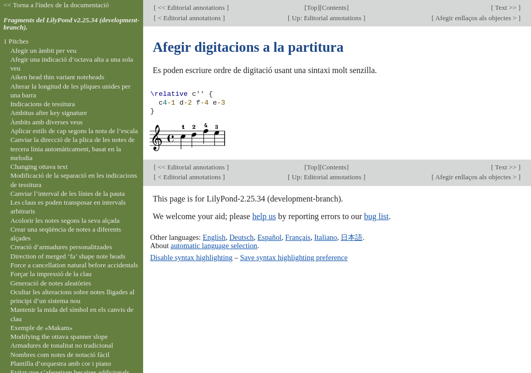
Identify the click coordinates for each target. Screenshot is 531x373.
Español (269, 237)
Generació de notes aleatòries (50, 283)
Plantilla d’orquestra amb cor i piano (60, 363)
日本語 (351, 237)
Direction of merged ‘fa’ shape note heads (67, 256)
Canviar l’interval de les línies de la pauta (67, 193)
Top (312, 7)
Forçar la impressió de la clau (51, 274)
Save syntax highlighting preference (293, 257)
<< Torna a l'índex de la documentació (56, 5)
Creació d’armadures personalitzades (61, 247)
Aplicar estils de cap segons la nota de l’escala (74, 131)
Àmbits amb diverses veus (46, 122)
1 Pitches (16, 41)
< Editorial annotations (189, 18)
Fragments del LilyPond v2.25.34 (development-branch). (71, 24)
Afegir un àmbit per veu (43, 50)
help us (264, 216)
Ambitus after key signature (48, 113)
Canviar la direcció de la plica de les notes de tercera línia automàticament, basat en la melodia (72, 149)
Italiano (325, 237)
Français (298, 237)
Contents (334, 7)
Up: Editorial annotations (326, 18)
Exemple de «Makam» (41, 328)
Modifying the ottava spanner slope (59, 336)
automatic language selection (214, 245)
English (214, 237)
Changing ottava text (39, 166)
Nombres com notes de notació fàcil (59, 354)
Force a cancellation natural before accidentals (74, 265)
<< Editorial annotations (191, 7)
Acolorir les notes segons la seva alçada (65, 220)
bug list (376, 216)
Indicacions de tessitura (42, 104)
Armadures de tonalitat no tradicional (61, 345)
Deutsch (241, 237)
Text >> (506, 7)
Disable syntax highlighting (191, 257)
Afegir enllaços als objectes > (476, 18)
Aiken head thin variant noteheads (57, 77)
